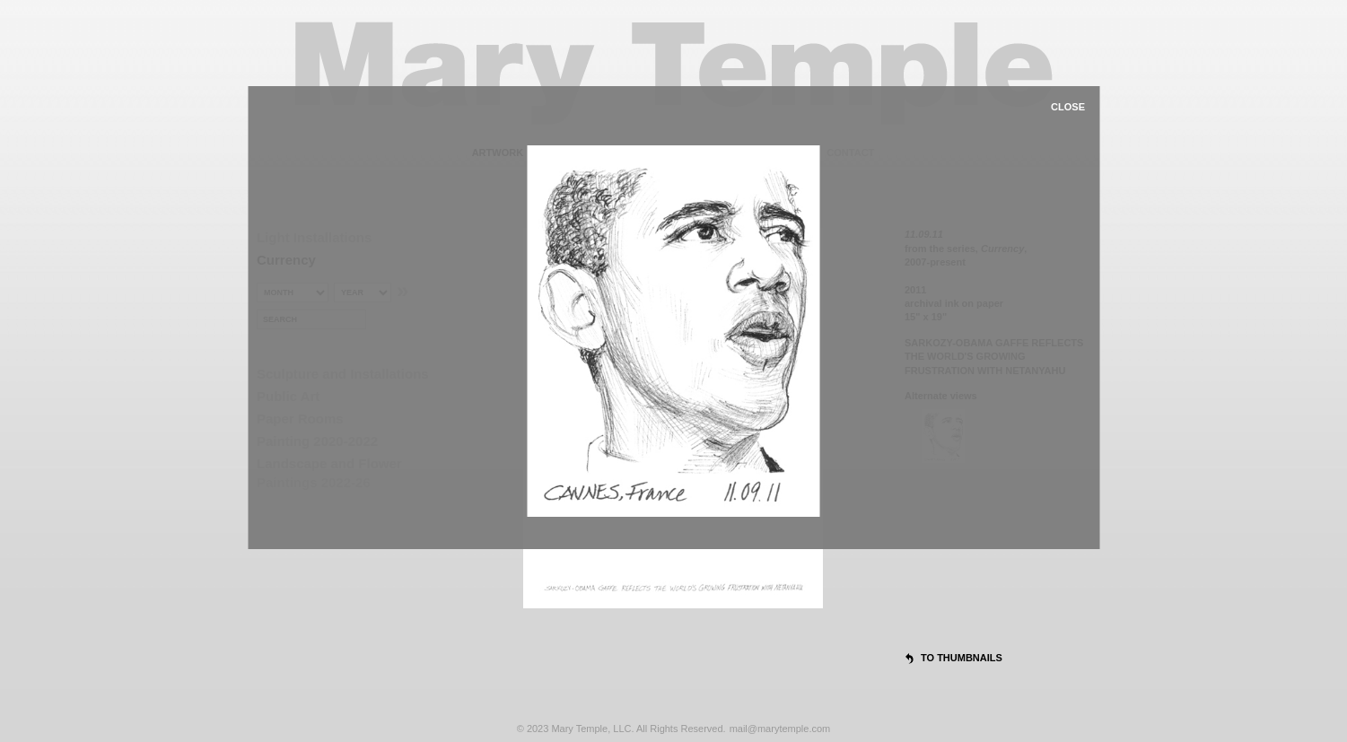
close (1068, 106)
